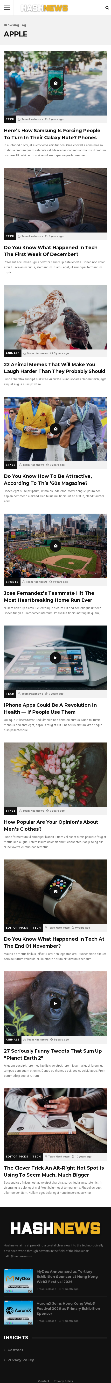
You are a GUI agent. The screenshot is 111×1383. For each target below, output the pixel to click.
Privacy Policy (20, 1360)
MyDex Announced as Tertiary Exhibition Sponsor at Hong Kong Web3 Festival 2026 (18, 1281)
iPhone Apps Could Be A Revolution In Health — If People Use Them (55, 658)
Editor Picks (17, 927)
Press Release (46, 1289)
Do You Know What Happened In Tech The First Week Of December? (55, 200)
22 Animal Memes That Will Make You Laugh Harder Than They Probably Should (55, 317)
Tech (10, 119)
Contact (15, 1350)
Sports (12, 581)
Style (10, 464)
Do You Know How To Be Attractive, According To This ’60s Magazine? (55, 429)
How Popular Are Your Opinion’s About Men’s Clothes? (55, 774)
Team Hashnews (32, 119)
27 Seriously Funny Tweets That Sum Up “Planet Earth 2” (55, 1003)
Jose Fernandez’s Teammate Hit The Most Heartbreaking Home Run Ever (55, 546)
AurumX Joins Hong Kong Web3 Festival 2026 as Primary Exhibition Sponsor (18, 1313)
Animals (13, 353)
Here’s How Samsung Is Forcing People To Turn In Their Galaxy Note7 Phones (55, 83)
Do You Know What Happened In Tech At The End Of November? (55, 891)
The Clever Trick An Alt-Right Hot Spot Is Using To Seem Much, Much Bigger (55, 1120)
